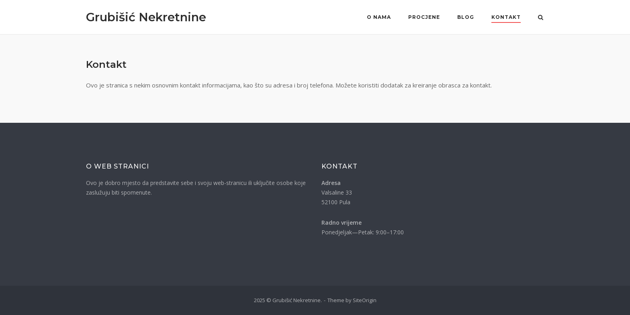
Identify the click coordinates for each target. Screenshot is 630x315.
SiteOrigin (364, 300)
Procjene (424, 17)
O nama (379, 17)
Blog (465, 17)
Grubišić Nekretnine (146, 17)
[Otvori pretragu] (540, 18)
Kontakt (506, 17)
